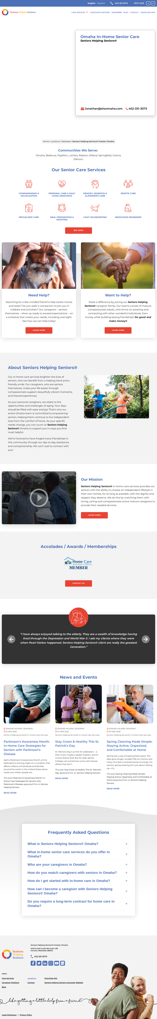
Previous (11, 639)
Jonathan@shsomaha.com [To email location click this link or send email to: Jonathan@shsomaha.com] (104, 108)
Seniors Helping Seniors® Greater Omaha (57, 948)
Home (46, 141)
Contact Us (78, 583)
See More (78, 230)
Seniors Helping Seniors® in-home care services (26, 735)
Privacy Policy (26, 1015)
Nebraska (66, 141)
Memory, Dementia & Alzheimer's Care (95, 194)
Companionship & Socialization (29, 194)
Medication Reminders (128, 217)
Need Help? (39, 295)
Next (146, 639)
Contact (134, 12)
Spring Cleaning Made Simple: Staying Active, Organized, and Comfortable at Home (129, 746)
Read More (10, 793)
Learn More (39, 330)
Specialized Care (29, 217)
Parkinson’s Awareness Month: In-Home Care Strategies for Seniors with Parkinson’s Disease (25, 781)
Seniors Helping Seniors (88, 773)
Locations (117, 12)
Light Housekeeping (95, 217)
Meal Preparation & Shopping (62, 218)
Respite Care (128, 193)
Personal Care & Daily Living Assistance (62, 194)
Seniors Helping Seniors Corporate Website (64, 983)
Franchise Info (148, 12)
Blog (126, 12)
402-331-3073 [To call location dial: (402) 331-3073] (138, 108)
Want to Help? (118, 295)
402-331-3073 (119, 3)
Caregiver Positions (100, 12)
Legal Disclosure (9, 1015)
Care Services (78, 12)
